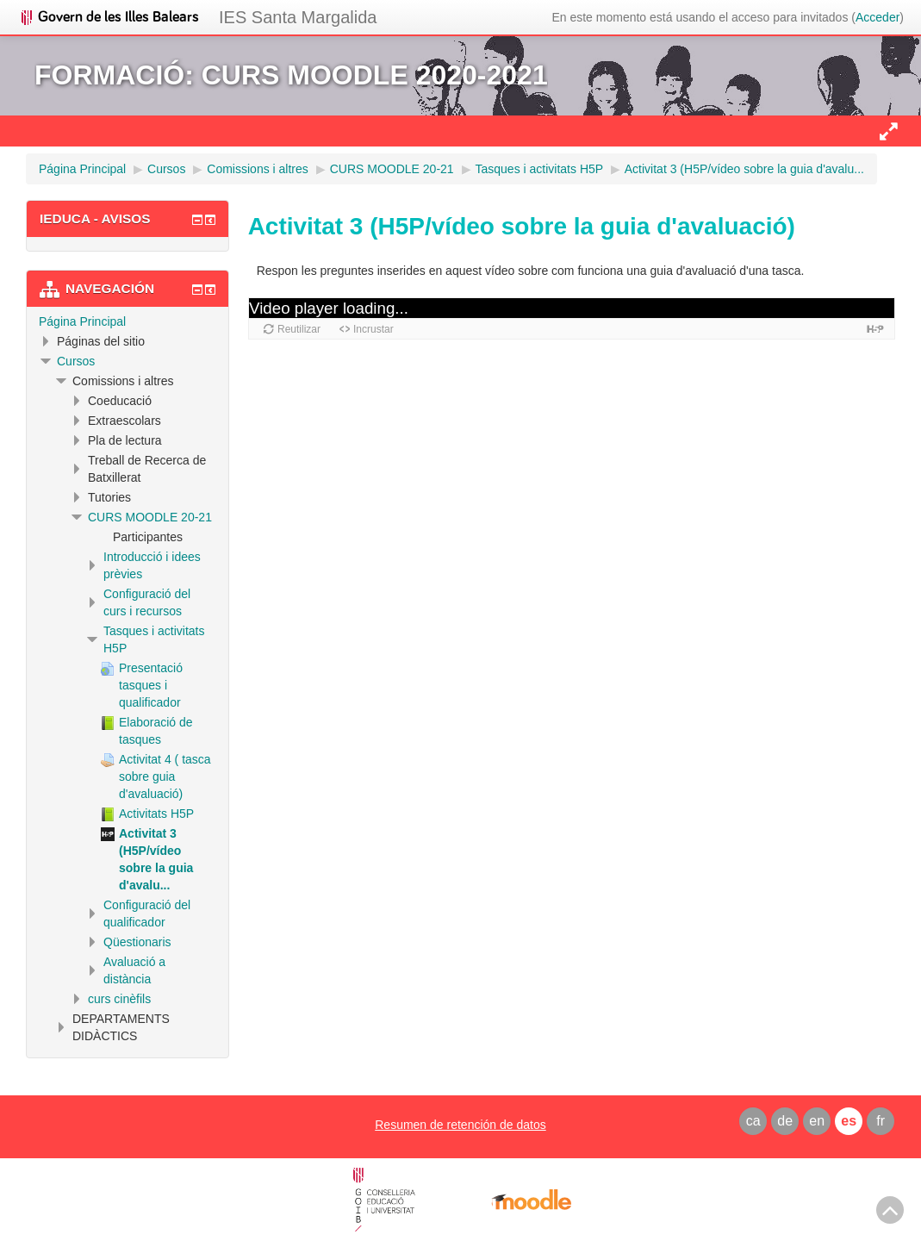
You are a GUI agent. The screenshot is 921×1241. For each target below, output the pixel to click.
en (817, 1120)
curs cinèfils (119, 999)
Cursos (76, 361)
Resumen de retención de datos (460, 1125)
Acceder (877, 17)
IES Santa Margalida (297, 17)
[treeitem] (127, 321)
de (785, 1120)
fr (880, 1120)
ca (753, 1120)
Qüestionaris (137, 942)
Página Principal (82, 321)
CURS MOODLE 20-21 (150, 517)
